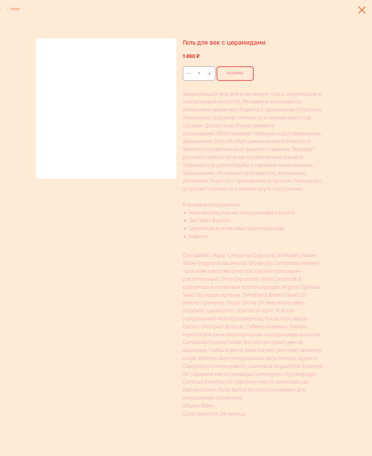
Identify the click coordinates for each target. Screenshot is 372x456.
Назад (15, 9)
